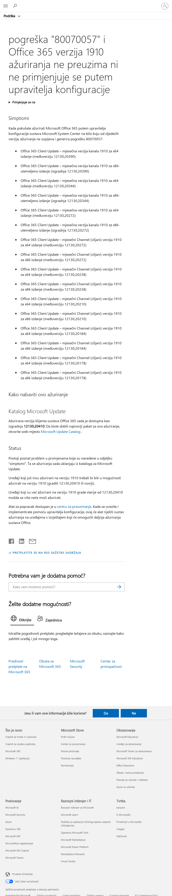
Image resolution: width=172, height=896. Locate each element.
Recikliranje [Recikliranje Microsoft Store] (67, 765)
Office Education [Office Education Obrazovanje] (125, 765)
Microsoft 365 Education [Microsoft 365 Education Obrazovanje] (129, 758)
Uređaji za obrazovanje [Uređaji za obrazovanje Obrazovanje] (129, 744)
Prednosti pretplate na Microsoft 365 (19, 666)
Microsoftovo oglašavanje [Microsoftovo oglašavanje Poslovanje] (19, 843)
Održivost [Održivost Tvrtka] (121, 836)
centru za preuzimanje (74, 506)
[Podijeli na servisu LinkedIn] (20, 540)
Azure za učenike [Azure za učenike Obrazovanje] (125, 787)
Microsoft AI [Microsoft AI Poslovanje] (12, 807)
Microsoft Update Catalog (60, 431)
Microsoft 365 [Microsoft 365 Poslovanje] (12, 836)
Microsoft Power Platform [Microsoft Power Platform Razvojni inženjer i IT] (74, 847)
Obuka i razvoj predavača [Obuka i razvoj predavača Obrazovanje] (130, 772)
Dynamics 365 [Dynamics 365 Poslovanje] (13, 829)
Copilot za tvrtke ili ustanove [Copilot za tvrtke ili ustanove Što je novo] (21, 737)
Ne (134, 713)
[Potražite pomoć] (15, 5)
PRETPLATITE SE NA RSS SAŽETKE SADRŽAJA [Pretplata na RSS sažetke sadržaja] (47, 552)
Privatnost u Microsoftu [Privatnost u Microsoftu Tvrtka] (129, 822)
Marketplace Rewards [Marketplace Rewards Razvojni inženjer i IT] (73, 854)
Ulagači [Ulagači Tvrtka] (120, 829)
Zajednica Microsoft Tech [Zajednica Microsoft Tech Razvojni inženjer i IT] (74, 832)
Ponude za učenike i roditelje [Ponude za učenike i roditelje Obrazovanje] (132, 779)
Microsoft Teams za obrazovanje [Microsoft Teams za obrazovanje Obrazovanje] (134, 751)
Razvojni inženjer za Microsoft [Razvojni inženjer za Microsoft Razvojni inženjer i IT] (77, 807)
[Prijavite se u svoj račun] (164, 6)
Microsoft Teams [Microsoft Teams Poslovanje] (14, 857)
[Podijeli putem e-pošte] (30, 540)
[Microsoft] (86, 3)
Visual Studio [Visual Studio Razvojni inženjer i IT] (68, 861)
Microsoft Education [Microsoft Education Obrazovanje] (127, 737)
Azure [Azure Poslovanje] (8, 822)
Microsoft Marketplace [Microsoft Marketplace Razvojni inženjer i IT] (73, 839)
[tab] (22, 619)
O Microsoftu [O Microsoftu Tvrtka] (123, 814)
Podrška (10, 16)
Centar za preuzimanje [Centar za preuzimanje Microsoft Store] (73, 744)
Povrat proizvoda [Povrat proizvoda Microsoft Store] (70, 751)
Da (106, 713)
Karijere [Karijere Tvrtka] (120, 807)
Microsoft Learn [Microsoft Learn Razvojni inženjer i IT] (69, 814)
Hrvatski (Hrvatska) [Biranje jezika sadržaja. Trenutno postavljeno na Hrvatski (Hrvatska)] (22, 874)
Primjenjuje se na (23, 102)
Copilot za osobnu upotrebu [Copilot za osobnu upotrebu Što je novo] (20, 744)
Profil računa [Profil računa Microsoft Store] (68, 737)
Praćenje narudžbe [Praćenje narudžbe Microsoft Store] (71, 758)
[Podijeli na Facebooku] (12, 540)
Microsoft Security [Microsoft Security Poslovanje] (15, 814)
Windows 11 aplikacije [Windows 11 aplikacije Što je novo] (17, 758)
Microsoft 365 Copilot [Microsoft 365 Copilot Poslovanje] (17, 850)
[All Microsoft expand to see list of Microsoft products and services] (5, 6)
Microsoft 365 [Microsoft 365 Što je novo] (12, 751)
